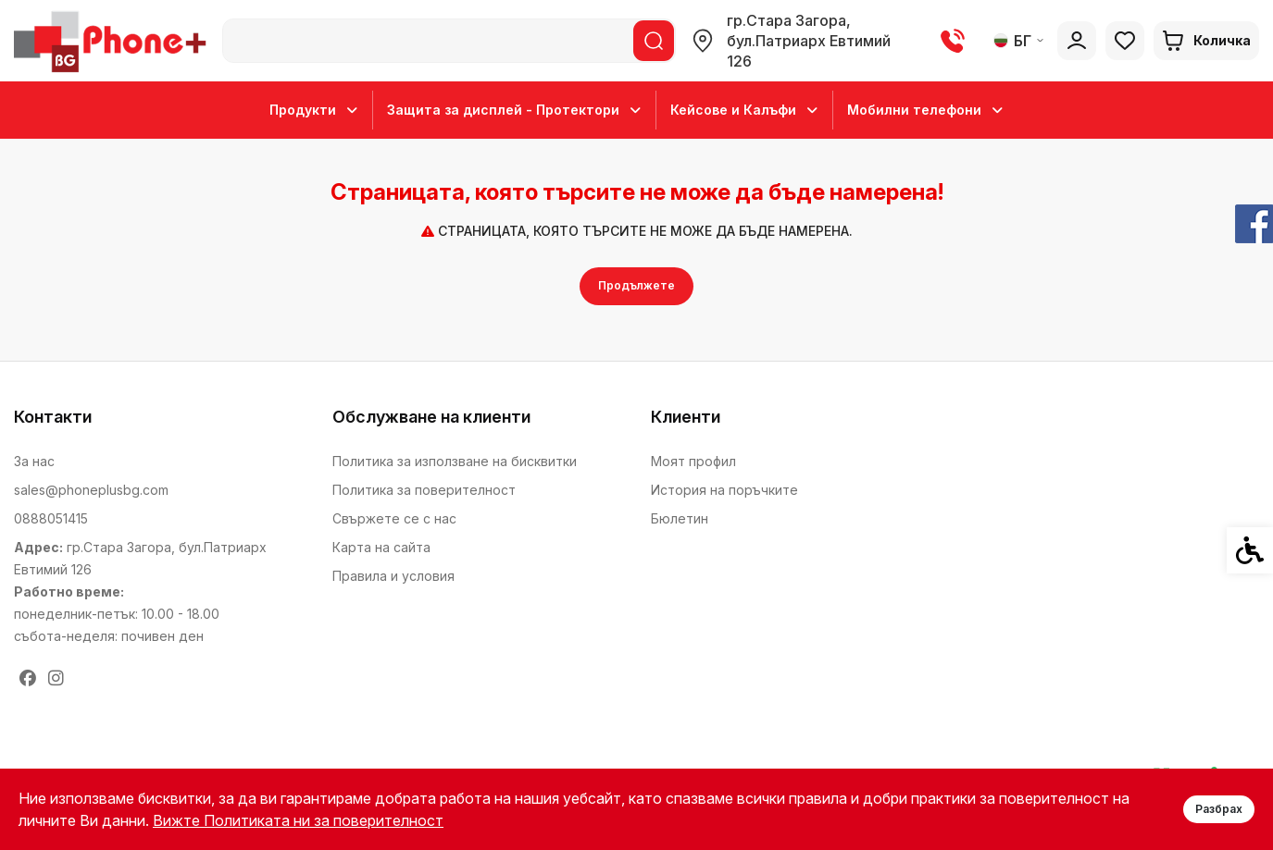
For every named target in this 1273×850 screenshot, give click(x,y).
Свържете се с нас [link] (394, 518)
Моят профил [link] (693, 461)
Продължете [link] (636, 285)
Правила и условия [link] (393, 576)
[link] (113, 40)
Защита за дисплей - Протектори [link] (514, 110)
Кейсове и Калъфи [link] (744, 110)
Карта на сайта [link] (381, 547)
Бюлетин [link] (679, 518)
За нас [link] (34, 461)
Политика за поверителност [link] (424, 490)
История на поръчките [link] (724, 490)
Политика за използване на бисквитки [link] (454, 461)
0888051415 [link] (51, 518)
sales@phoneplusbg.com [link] (91, 490)
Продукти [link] (313, 110)
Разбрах (1218, 809)
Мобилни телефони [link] (925, 110)
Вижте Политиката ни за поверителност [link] (298, 820)
